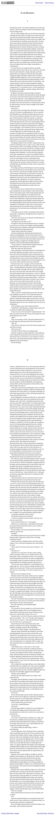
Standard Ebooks (7, 2)
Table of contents (49, 2)
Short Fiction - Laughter (10, 813)
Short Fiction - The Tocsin (45, 813)
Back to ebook (39, 2)
